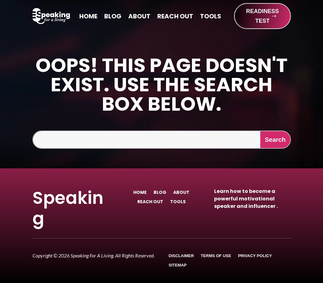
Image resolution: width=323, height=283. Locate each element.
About (139, 17)
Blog (112, 17)
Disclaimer (181, 256)
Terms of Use (216, 256)
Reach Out (175, 17)
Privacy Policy (255, 256)
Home (88, 17)
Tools (210, 17)
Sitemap (178, 265)
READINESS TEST (262, 16)
